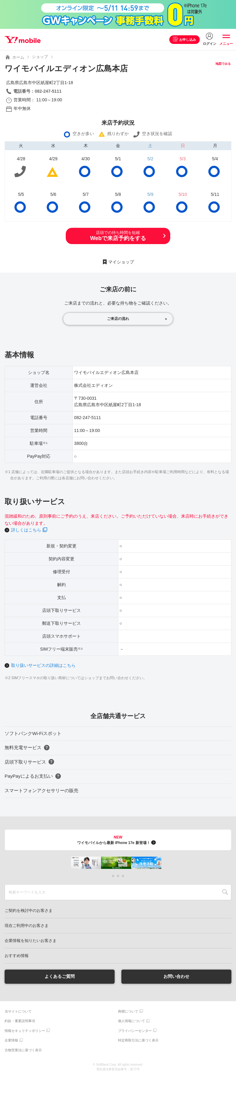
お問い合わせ (176, 976)
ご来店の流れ (118, 319)
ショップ (40, 56)
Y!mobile (23, 40)
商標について (128, 1011)
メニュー (226, 43)
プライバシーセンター (135, 1031)
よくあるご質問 (60, 976)
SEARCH (225, 892)
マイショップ (121, 261)
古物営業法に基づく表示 (23, 1050)
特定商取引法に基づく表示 (138, 1040)
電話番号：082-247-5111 (37, 91)
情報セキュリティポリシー (25, 1031)
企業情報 (11, 1040)
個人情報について (131, 1021)
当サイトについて (18, 1011)
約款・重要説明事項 (20, 1021)
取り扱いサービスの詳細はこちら (43, 665)
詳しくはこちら (26, 529)
